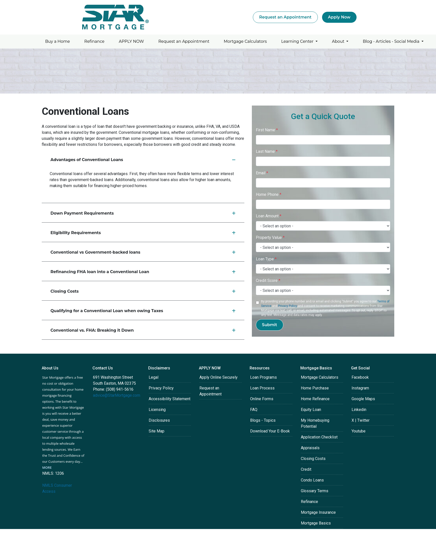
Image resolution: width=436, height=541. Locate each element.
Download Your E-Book (270, 431)
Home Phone (268, 194)
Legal (153, 377)
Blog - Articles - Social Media (392, 41)
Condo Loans (312, 480)
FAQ (253, 409)
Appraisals (310, 447)
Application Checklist (319, 437)
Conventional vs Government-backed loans (143, 252)
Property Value (270, 237)
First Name (267, 130)
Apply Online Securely (218, 377)
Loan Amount (268, 216)
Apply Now (339, 17)
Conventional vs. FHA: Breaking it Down (143, 330)
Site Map (156, 431)
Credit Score (268, 280)
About (339, 41)
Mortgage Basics (316, 523)
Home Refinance (315, 398)
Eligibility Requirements (143, 232)
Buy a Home (57, 41)
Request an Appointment (285, 17)
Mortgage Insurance (318, 512)
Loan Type (266, 259)
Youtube (359, 431)
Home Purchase (315, 388)
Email (262, 173)
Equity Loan (311, 409)
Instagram (360, 388)
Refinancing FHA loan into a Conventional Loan (143, 271)
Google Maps (363, 398)
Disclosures (159, 420)
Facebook (360, 377)
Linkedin (359, 409)
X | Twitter (361, 420)
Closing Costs (143, 291)
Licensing (157, 409)
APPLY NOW (131, 41)
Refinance (94, 41)
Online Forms (261, 398)
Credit (306, 469)
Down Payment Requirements (143, 213)
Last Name (267, 151)
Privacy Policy (287, 306)
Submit (269, 324)
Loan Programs (263, 377)
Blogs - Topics (263, 420)
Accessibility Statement (169, 398)
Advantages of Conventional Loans (143, 159)
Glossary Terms (314, 490)
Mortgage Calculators (245, 41)
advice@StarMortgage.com (116, 395)
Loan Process (262, 388)
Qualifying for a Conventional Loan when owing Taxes (143, 310)
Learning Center (297, 41)
